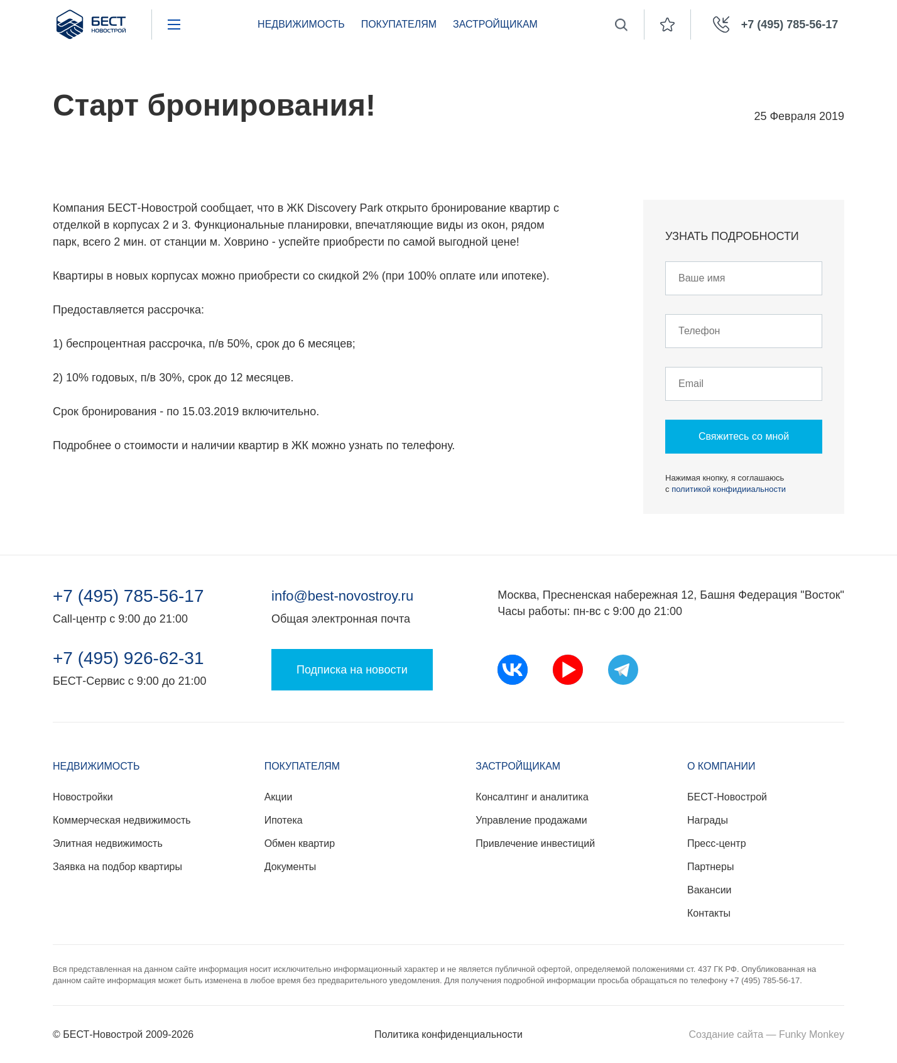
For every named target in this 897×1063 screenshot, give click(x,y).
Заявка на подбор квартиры (117, 866)
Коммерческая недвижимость (122, 820)
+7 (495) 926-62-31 (128, 658)
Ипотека (283, 820)
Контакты (709, 913)
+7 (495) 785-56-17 (128, 596)
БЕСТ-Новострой (727, 797)
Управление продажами (531, 820)
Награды (707, 820)
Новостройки (83, 797)
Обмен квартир (299, 843)
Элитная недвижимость (108, 843)
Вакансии (709, 890)
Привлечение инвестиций (535, 843)
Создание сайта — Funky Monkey (766, 1034)
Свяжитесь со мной (744, 436)
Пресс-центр (716, 843)
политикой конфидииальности (728, 489)
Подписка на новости (352, 669)
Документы (290, 866)
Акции (278, 797)
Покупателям (399, 24)
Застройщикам (495, 24)
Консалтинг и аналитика (532, 797)
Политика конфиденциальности (448, 1034)
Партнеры (710, 866)
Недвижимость (301, 24)
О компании (721, 766)
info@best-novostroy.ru (342, 596)
